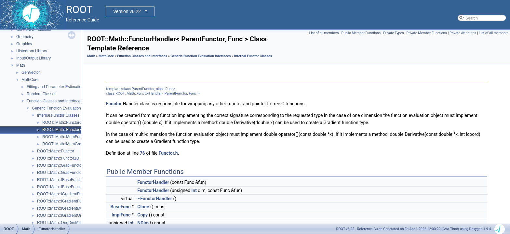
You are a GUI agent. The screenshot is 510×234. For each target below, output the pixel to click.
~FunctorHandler (154, 198)
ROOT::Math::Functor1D (58, 158)
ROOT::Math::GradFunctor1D (62, 172)
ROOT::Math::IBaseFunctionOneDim (68, 187)
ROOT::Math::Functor (55, 151)
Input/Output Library (33, 58)
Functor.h (168, 153)
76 (142, 153)
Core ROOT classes (33, 29)
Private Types (393, 33)
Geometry (25, 36)
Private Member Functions (427, 33)
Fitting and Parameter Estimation (55, 86)
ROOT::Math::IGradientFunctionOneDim (71, 201)
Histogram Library (31, 51)
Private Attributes (463, 33)
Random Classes (41, 94)
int (194, 190)
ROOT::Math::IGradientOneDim (64, 215)
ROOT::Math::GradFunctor (60, 165)
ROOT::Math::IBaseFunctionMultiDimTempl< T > (78, 179)
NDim (143, 223)
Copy (142, 214)
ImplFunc (121, 214)
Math (20, 65)
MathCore (30, 79)
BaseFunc (121, 206)
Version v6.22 (127, 11)
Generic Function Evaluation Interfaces (65, 108)
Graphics (24, 44)
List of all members (324, 33)
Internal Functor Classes (58, 115)
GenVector (30, 72)
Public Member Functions (361, 33)
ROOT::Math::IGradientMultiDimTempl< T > (74, 208)
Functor (114, 103)
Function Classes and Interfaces (54, 101)
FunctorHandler (153, 182)
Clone (143, 206)
